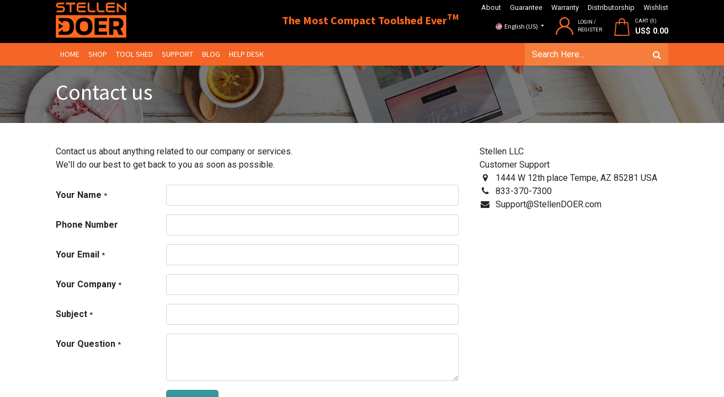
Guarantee (526, 7)
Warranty (565, 7)
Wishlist (655, 7)
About (491, 7)
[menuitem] (70, 54)
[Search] (657, 54)
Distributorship (611, 7)
